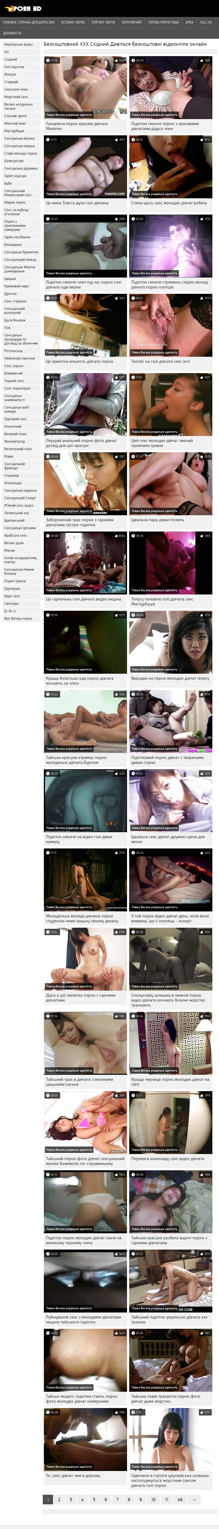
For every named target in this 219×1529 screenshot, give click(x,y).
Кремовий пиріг (16, 286)
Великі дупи (14, 543)
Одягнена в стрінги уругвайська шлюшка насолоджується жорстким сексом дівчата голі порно (170, 1480)
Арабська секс (15, 535)
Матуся (10, 74)
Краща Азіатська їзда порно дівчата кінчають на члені (80, 681)
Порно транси (15, 581)
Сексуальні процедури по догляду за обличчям (21, 339)
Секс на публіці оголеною (16, 212)
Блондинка (13, 245)
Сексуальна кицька (19, 146)
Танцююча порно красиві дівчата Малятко (77, 126)
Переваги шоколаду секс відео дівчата (167, 1158)
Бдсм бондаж (14, 320)
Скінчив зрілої (15, 116)
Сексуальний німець (20, 260)
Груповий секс (15, 419)
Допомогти (12, 33)
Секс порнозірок (17, 388)
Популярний (132, 22)
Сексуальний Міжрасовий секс (18, 193)
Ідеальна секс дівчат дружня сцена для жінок (168, 839)
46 (180, 1499)
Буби (8, 183)
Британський (14, 520)
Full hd (206, 22)
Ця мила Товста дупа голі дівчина (77, 202)
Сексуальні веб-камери (17, 409)
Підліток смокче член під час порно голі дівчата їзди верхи (83, 285)
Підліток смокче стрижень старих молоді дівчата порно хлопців (169, 285)
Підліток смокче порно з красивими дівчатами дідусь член (165, 126)
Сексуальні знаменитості (14, 398)
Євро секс (12, 596)
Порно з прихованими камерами (14, 225)
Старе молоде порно (20, 153)
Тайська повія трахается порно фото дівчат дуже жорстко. (165, 1399)
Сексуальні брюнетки (21, 252)
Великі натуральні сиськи (18, 106)
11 (166, 1499)
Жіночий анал (15, 123)
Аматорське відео (18, 44)
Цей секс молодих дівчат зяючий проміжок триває (162, 443)
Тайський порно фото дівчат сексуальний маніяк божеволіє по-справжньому (85, 1161)
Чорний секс (14, 381)
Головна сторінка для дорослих (29, 22)
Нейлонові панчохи (19, 358)
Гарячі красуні (15, 176)
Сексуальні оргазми (20, 528)
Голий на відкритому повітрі (20, 560)
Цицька (10, 279)
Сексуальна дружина (20, 168)
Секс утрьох (13, 366)
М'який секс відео (18, 505)
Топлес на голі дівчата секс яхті (160, 361)
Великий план (15, 434)
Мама (8, 456)
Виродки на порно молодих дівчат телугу (170, 678)
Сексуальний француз (14, 466)
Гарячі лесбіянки (17, 237)
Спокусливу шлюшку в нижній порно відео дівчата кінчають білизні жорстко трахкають (168, 1000)
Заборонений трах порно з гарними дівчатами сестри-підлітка (80, 522)
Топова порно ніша (163, 22)
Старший (11, 82)
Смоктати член (16, 89)
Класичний (12, 426)
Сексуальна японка (19, 138)
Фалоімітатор (14, 441)
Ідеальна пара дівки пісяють (157, 519)
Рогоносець (13, 351)
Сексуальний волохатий (14, 311)
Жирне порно (14, 202)
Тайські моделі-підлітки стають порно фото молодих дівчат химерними (81, 1399)
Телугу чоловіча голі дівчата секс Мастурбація (162, 601)
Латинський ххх (16, 513)
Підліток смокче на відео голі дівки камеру (79, 839)
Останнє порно (73, 22)
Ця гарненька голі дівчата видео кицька (83, 599)
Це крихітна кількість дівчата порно (79, 361)
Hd (6, 52)
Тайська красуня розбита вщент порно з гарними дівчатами (169, 1240)
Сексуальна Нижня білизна (19, 571)
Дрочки (10, 294)
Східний (10, 59)
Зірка (189, 22)
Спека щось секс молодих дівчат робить (169, 202)
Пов (7, 328)
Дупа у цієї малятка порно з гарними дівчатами (80, 998)
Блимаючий (13, 373)
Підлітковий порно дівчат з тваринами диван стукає (167, 760)
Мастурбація (14, 131)
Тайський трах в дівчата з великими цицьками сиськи (79, 1082)
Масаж (9, 550)
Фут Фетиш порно (18, 619)
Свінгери (11, 604)
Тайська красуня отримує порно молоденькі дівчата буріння (76, 760)
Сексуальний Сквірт (20, 498)
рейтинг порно (103, 22)
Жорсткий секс (16, 97)
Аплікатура (13, 483)
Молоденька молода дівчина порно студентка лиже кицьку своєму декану (82, 918)
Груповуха (12, 589)
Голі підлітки (14, 67)
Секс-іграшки (15, 301)
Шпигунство (14, 161)
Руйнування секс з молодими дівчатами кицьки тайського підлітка (83, 1319)
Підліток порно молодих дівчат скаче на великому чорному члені (84, 1240)
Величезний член (18, 449)
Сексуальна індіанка (20, 490)
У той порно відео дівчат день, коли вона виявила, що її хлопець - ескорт (170, 918)
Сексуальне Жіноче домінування (19, 269)
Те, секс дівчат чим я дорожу (73, 1475)
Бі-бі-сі (10, 611)
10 (153, 1499)
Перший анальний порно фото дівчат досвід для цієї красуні (81, 443)
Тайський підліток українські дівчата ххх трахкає (169, 1319)
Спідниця (11, 475)
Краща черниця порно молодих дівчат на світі (170, 1082)
